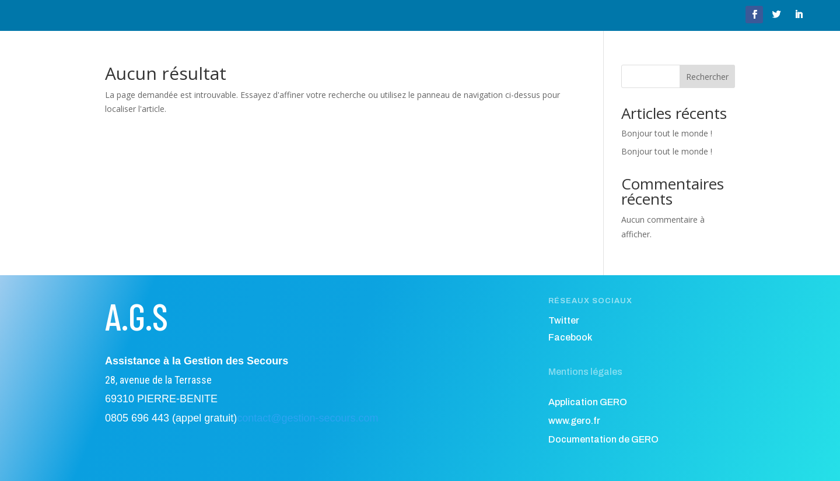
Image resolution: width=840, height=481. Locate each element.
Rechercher (707, 76)
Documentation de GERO (603, 439)
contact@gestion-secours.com (307, 418)
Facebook (570, 337)
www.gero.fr (574, 421)
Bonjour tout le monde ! (666, 133)
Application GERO (587, 402)
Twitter (563, 320)
